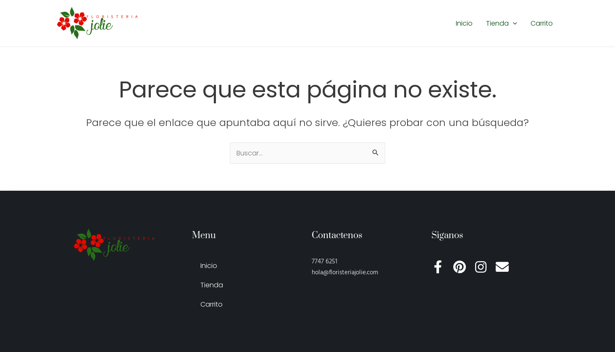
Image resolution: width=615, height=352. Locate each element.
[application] (513, 23)
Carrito (542, 23)
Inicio (464, 23)
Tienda (501, 23)
